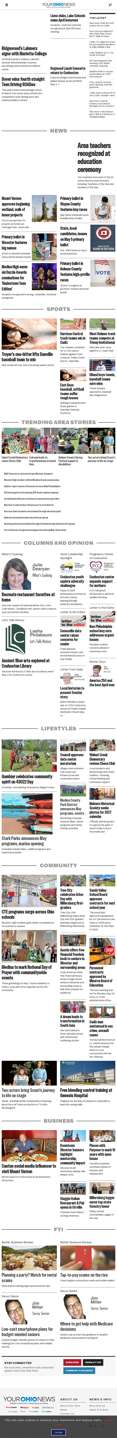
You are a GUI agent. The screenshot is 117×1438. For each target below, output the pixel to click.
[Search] (110, 5)
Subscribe (72, 1362)
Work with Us (97, 1406)
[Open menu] (7, 5)
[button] (113, 431)
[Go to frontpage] (58, 5)
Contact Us (67, 1414)
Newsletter (93, 1362)
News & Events (98, 1410)
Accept (58, 1432)
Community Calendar (79, 1371)
